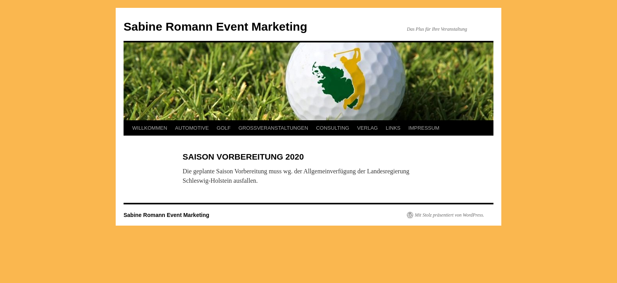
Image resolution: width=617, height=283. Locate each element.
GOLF (224, 128)
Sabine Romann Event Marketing (215, 26)
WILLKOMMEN (149, 128)
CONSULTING (332, 128)
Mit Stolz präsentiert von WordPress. (449, 215)
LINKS (393, 128)
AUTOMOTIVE (192, 128)
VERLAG (367, 128)
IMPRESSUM (424, 128)
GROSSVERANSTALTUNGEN (273, 128)
